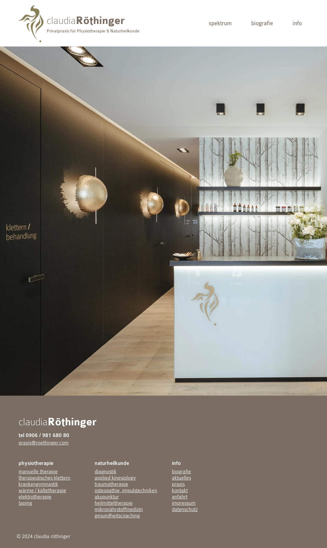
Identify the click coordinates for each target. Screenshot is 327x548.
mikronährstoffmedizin (119, 509)
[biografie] (262, 23)
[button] (220, 23)
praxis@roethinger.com (44, 443)
